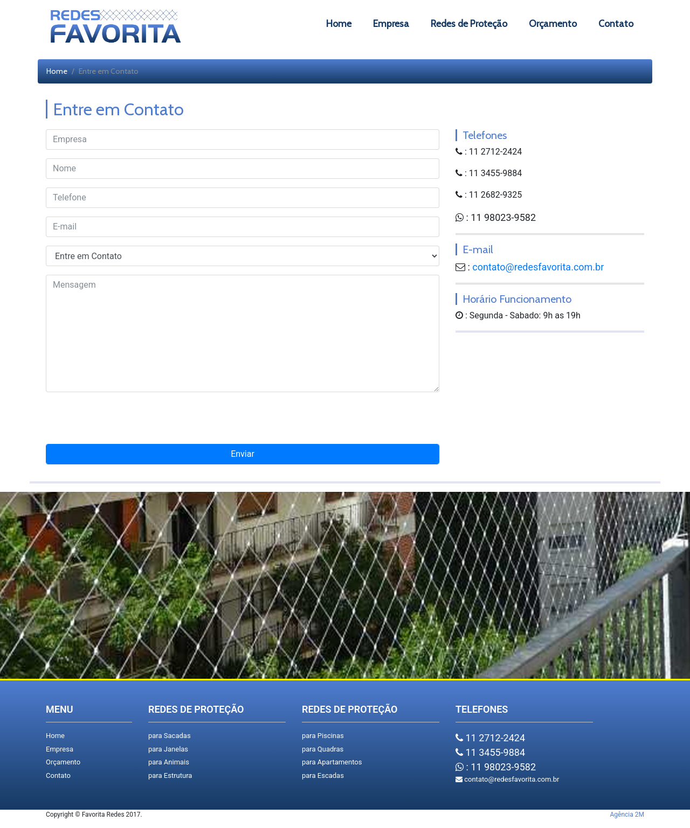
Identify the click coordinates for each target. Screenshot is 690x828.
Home (56, 71)
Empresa (59, 749)
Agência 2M (627, 814)
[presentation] (243, 422)
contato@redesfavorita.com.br (538, 267)
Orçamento (63, 762)
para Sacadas (169, 736)
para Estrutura (170, 775)
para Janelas (168, 749)
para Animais (168, 762)
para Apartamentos (332, 762)
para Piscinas (323, 736)
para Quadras (322, 749)
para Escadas (323, 775)
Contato (58, 775)
